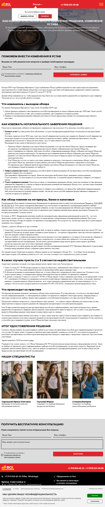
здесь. (31, 340)
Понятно (45, 16)
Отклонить (95, 501)
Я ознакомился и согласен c (23, 75)
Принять (94, 495)
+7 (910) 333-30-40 (69, 4)
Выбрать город (27, 16)
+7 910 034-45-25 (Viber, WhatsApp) (21, 476)
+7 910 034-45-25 (76, 467)
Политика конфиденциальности (52, 488)
